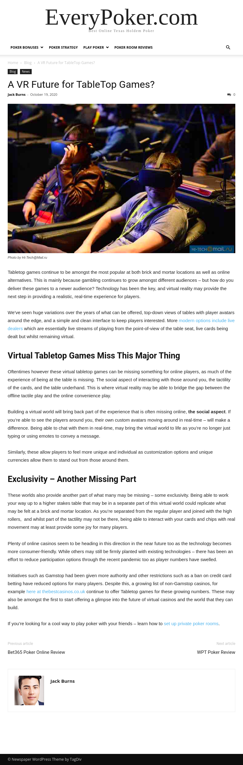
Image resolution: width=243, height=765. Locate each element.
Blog (28, 62)
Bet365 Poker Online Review (36, 652)
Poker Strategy (63, 47)
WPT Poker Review (216, 652)
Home (13, 62)
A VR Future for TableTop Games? (81, 84)
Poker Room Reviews (133, 47)
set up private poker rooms (191, 623)
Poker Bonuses (24, 47)
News (26, 71)
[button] (228, 48)
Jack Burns (17, 94)
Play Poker (93, 47)
